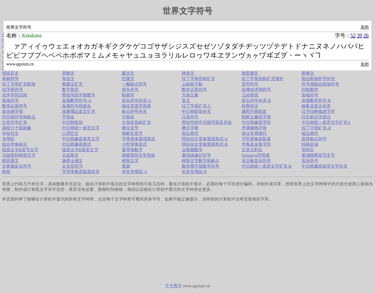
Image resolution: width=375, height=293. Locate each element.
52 (353, 35)
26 (366, 35)
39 (359, 35)
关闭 (364, 27)
